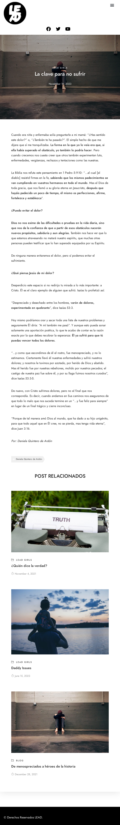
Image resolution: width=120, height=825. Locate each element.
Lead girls (60, 67)
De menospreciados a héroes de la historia (43, 766)
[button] (112, 5)
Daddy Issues (21, 668)
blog (20, 760)
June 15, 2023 (20, 676)
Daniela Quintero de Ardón (35, 441)
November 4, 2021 (23, 574)
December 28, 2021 (24, 774)
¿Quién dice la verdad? (29, 565)
